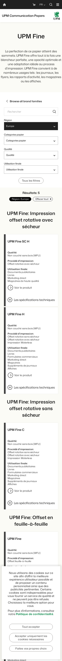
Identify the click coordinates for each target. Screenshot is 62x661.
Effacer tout (43, 199)
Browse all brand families (24, 101)
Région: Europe (20, 199)
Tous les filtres (31, 180)
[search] (50, 4)
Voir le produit (23, 287)
